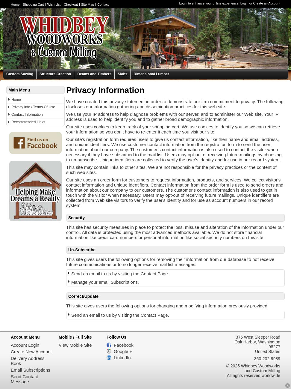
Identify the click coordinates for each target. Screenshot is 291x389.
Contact (103, 4)
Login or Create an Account (260, 3)
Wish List (54, 4)
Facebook (124, 345)
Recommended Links (28, 122)
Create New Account (31, 351)
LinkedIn (122, 357)
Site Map (87, 4)
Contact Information (27, 114)
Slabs (122, 74)
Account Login (25, 345)
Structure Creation (55, 74)
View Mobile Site (75, 345)
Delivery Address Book (28, 361)
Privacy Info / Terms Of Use (33, 107)
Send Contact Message (24, 379)
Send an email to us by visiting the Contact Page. (120, 273)
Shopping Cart (33, 4)
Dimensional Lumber (151, 74)
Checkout (71, 4)
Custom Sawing (19, 74)
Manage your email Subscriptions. (105, 282)
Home (15, 4)
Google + (123, 351)
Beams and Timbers (94, 74)
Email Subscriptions (30, 370)
